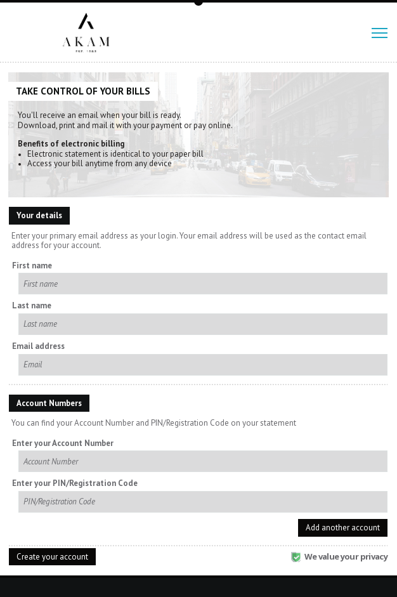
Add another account (343, 527)
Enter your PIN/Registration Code (75, 483)
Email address (38, 346)
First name (32, 266)
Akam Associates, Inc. (91, 32)
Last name (31, 306)
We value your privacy (339, 557)
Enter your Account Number (63, 443)
